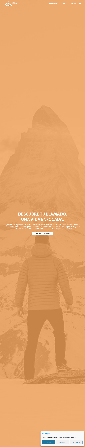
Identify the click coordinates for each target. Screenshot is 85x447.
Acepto (49, 442)
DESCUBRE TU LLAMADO (43, 234)
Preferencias (76, 442)
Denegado (62, 442)
